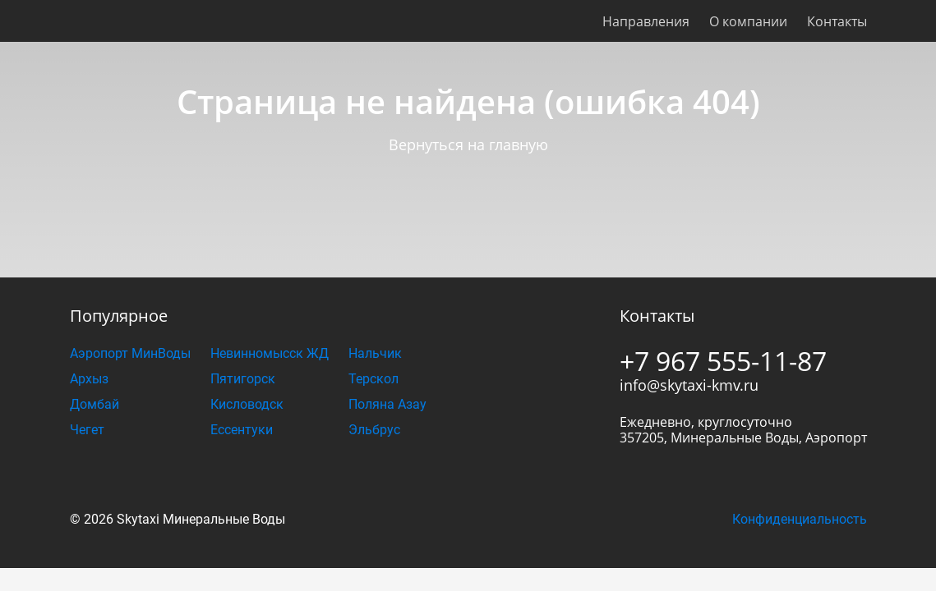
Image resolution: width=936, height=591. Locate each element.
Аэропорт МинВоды (130, 353)
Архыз (89, 379)
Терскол (373, 379)
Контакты (837, 21)
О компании (748, 21)
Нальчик (375, 353)
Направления (645, 21)
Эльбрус (374, 430)
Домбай (94, 404)
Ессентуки (241, 430)
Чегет (87, 430)
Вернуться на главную (468, 144)
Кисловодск (247, 404)
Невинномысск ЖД (269, 353)
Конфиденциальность (799, 519)
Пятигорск (242, 379)
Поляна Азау (387, 404)
